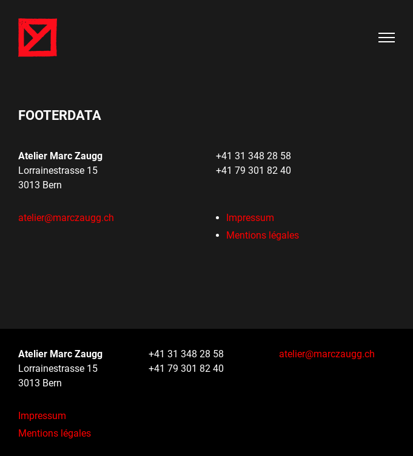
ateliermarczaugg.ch (66, 217)
